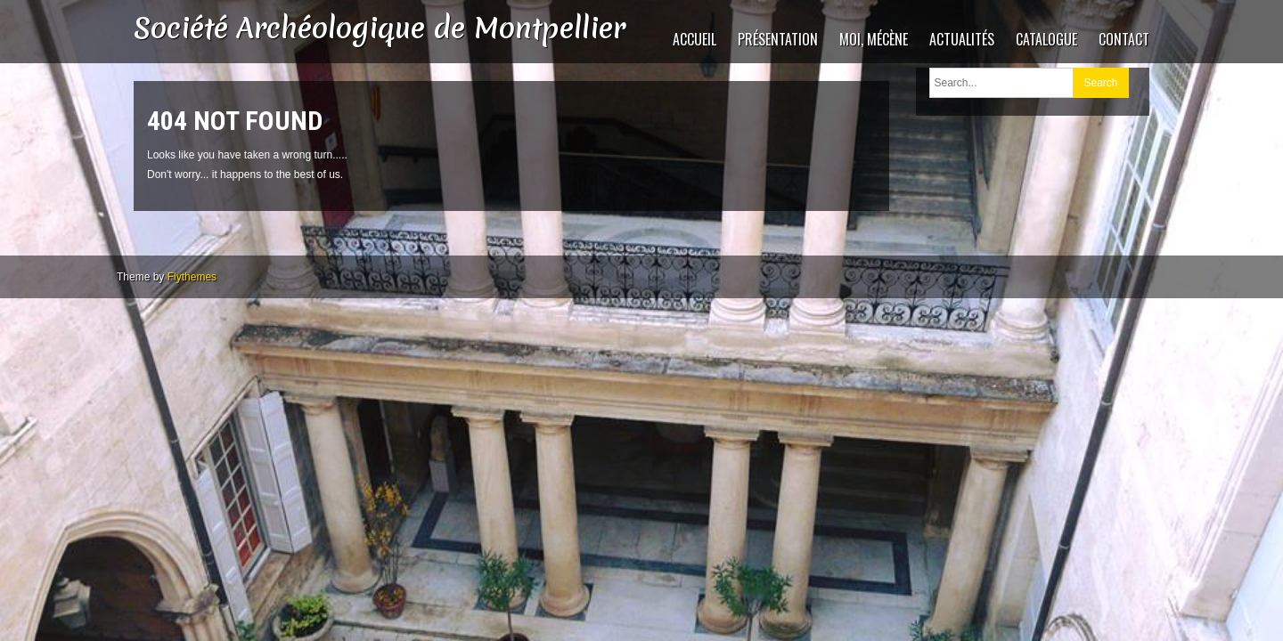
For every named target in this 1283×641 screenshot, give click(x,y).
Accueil (694, 39)
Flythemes (192, 277)
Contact (1124, 39)
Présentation (778, 39)
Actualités (961, 39)
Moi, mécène (873, 39)
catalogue (1046, 39)
